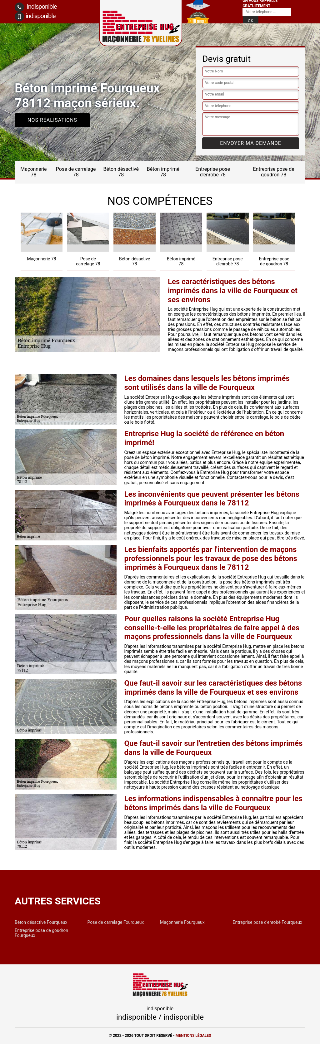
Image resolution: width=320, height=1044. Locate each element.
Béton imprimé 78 (163, 172)
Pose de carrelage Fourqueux (116, 922)
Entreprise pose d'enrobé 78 (212, 172)
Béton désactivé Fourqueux (41, 922)
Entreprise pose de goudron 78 (273, 172)
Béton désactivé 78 (121, 172)
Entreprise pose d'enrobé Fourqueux (267, 922)
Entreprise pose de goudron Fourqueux (41, 933)
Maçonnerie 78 (33, 172)
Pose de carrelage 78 (76, 172)
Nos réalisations (52, 120)
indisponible (36, 7)
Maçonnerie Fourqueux (182, 922)
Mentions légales (193, 1035)
